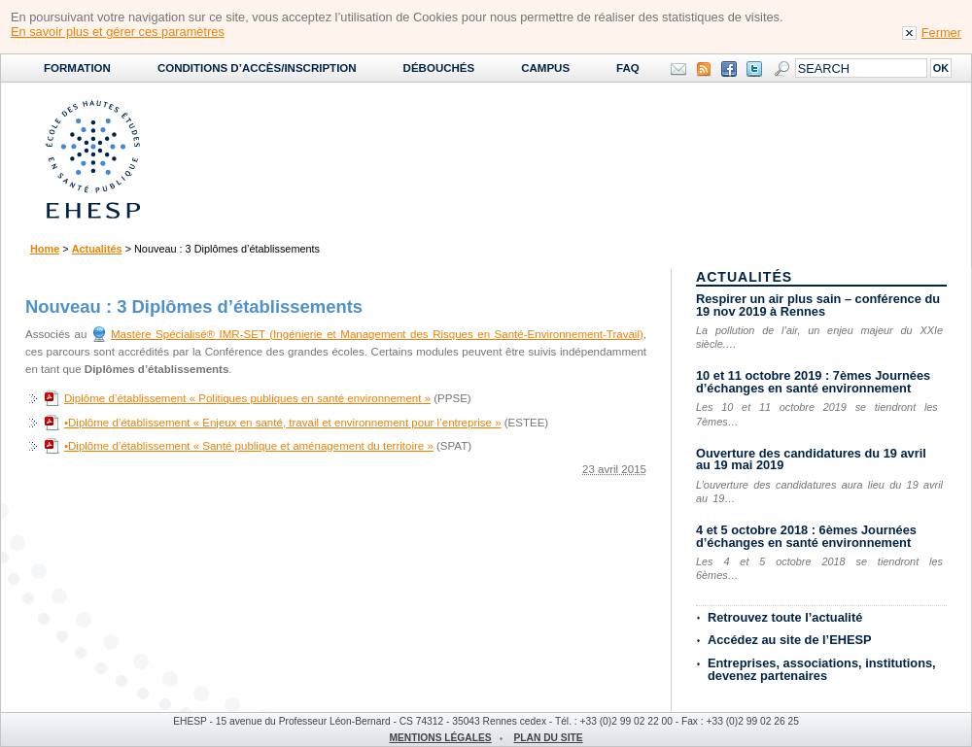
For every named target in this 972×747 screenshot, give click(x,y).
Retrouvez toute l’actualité (785, 617)
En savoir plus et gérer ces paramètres (118, 31)
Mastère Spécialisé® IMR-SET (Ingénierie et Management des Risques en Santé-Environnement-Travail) (377, 334)
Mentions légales (440, 737)
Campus (545, 68)
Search (781, 69)
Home (44, 249)
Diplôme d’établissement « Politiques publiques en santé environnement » (247, 398)
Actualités (97, 249)
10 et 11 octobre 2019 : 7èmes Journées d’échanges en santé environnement (813, 381)
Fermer (941, 32)
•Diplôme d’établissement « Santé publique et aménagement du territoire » (249, 446)
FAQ (628, 68)
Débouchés (439, 68)
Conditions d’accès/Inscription (257, 68)
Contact (678, 69)
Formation (77, 68)
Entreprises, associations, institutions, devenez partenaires (822, 669)
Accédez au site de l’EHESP (790, 639)
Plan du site (547, 737)
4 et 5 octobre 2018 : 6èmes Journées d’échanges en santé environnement (806, 536)
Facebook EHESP (729, 69)
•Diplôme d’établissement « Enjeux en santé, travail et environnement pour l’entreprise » (283, 422)
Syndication (704, 69)
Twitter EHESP (754, 69)
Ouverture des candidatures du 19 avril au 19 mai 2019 (811, 459)
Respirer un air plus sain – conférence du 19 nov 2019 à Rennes (818, 305)
